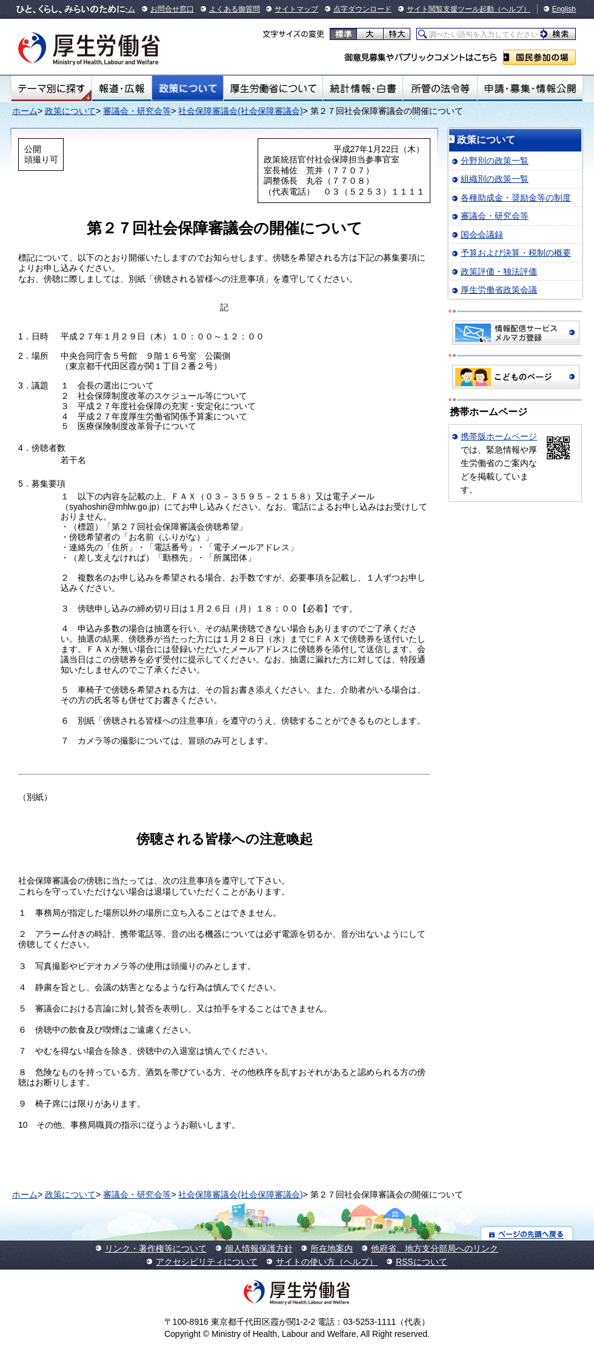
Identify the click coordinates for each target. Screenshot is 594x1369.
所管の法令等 (439, 88)
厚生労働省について (273, 88)
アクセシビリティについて (207, 1262)
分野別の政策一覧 (495, 160)
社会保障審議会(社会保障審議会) (240, 111)
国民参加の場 (539, 57)
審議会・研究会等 (137, 111)
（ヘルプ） (512, 9)
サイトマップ (296, 9)
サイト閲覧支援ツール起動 (450, 9)
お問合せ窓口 (172, 9)
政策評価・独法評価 (499, 271)
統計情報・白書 (362, 88)
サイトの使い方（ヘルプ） (327, 1262)
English (564, 9)
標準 (343, 33)
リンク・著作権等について (156, 1248)
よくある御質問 (234, 9)
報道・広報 (122, 88)
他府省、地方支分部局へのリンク (434, 1248)
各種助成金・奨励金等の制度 (516, 197)
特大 (397, 33)
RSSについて (421, 1262)
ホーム (25, 111)
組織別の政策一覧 (495, 179)
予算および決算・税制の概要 (516, 253)
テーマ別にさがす (51, 88)
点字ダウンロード (362, 9)
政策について (187, 88)
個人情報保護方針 (259, 1248)
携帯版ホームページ (499, 436)
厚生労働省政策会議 (499, 290)
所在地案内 (331, 1248)
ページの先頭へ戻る (527, 1233)
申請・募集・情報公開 (530, 88)
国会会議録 (482, 234)
